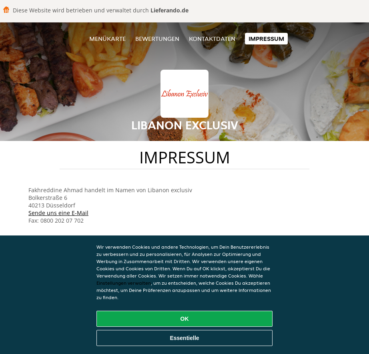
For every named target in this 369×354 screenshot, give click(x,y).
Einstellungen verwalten (123, 283)
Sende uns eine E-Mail (58, 213)
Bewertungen (157, 38)
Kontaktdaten (212, 38)
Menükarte (107, 38)
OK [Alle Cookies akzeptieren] (184, 319)
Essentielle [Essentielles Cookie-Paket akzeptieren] (184, 338)
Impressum (266, 38)
